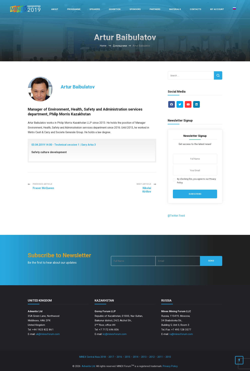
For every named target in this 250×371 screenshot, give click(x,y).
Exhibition (115, 9)
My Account (217, 9)
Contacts (195, 9)
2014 (135, 357)
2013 (143, 357)
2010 (168, 357)
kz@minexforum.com (114, 334)
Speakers (94, 9)
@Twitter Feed (176, 215)
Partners (155, 9)
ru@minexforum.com (181, 334)
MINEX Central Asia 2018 (92, 357)
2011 (160, 357)
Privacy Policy (170, 366)
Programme (73, 9)
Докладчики (120, 45)
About (54, 9)
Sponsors (135, 9)
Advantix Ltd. (89, 366)
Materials (175, 9)
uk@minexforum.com (48, 334)
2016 (119, 357)
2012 (152, 357)
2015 (127, 357)
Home (103, 45)
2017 (111, 357)
